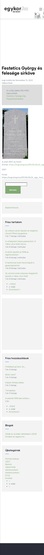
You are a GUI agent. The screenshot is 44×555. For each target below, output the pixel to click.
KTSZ (7, 475)
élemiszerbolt (11, 470)
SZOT (7, 462)
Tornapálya (10, 390)
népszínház (10, 467)
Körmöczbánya (12, 459)
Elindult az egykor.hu (14, 437)
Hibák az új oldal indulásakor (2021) (21, 434)
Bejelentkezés (11, 208)
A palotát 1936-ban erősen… (17, 398)
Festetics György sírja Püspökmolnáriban (16, 97)
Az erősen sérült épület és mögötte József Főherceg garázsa (21, 232)
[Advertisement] (22, 42)
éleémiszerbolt (12, 473)
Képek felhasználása (14, 382)
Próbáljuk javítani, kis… (15, 367)
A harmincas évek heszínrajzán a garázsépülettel (19, 264)
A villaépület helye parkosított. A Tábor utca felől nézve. (20, 243)
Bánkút (8, 464)
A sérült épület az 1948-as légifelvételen (17, 253)
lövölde (8, 478)
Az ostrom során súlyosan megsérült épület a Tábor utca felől (21, 275)
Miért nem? (10, 375)
